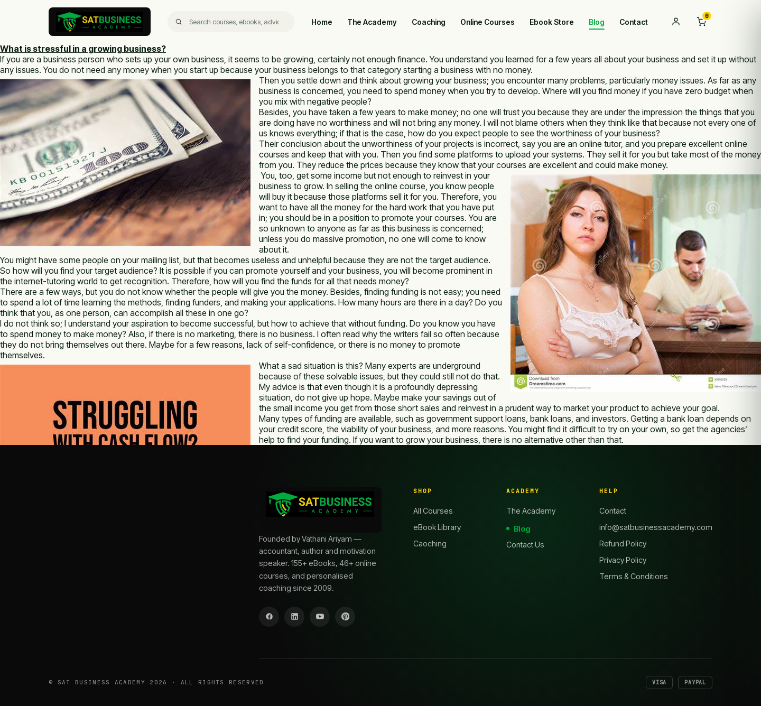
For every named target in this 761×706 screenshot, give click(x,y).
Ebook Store (552, 21)
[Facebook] (269, 617)
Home (321, 21)
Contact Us (525, 544)
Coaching (429, 21)
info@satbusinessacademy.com (655, 527)
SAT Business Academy (101, 682)
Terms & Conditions (633, 576)
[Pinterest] (345, 617)
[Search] (231, 21)
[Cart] (701, 22)
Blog (597, 21)
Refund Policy (622, 543)
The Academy (372, 21)
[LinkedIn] (294, 617)
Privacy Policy (622, 559)
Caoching (430, 543)
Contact (633, 21)
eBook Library (437, 527)
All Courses (433, 510)
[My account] (676, 22)
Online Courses (487, 21)
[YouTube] (320, 617)
